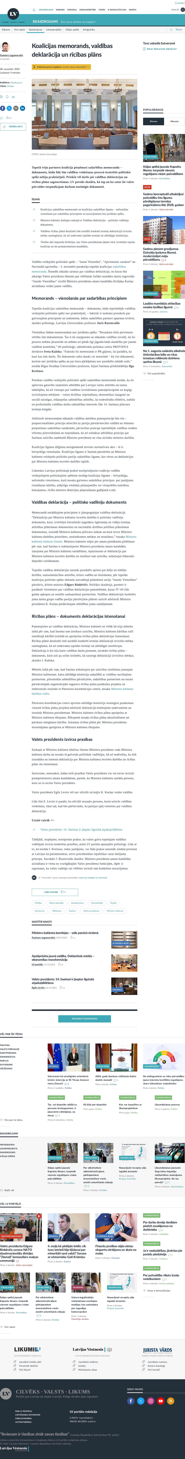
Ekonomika (167, 366)
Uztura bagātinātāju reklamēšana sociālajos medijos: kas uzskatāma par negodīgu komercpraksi (84, 1304)
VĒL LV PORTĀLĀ (10, 1204)
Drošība (103, 1190)
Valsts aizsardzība (24, 1265)
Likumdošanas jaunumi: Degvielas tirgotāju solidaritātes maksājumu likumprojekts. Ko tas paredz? (168, 1175)
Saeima (72, 911)
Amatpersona (77, 903)
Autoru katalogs (156, 1366)
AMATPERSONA (8, 1053)
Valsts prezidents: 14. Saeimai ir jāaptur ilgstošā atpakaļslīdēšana (81, 829)
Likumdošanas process (167, 1105)
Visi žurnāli (154, 1370)
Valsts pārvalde (56, 903)
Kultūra (67, 1262)
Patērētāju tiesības (80, 1319)
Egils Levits (38, 988)
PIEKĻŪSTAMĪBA (23, 1419)
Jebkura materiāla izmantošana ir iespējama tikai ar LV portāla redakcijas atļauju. (44, 1440)
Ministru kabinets (115, 911)
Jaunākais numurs (157, 1362)
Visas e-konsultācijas (158, 1290)
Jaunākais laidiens (88, 1362)
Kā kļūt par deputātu (95, 1105)
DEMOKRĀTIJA (7, 1057)
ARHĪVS (132, 10)
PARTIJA (4, 1061)
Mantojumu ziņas (87, 1370)
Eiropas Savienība (127, 1179)
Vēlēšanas (57, 911)
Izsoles (82, 1366)
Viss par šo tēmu (13, 1120)
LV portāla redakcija (83, 1411)
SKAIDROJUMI (46, 10)
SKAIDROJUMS (7, 1153)
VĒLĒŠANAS (6, 1069)
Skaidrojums (16, 83)
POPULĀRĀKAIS (153, 110)
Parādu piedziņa (166, 1284)
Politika (10, 86)
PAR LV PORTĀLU (23, 1411)
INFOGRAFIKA (7, 1145)
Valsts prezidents (91, 911)
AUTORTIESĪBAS (23, 1422)
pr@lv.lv (92, 1422)
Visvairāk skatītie (28, 1366)
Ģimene (163, 312)
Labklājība (164, 1234)
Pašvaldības (164, 179)
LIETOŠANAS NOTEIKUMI (27, 1415)
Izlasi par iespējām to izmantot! (93, 878)
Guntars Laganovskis (11, 55)
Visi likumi (24, 1370)
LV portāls (37, 964)
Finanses (115, 1258)
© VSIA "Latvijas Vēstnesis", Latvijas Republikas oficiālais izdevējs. (36, 1444)
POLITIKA (5, 1045)
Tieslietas (163, 1259)
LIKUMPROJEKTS (8, 1149)
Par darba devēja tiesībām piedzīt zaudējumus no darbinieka (160, 1226)
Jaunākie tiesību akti (30, 1362)
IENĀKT (181, 3)
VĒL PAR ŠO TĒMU (11, 1034)
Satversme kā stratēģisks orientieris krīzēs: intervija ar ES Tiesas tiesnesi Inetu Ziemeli (68, 1080)
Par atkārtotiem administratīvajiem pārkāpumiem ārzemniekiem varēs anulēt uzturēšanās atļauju (98, 1175)
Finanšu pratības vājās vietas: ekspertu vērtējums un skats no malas (115, 1250)
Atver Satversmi (162, 49)
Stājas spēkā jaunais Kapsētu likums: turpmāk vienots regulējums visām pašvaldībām (163, 170)
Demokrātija (97, 903)
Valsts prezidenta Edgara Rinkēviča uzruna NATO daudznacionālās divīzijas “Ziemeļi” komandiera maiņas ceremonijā (19, 1253)
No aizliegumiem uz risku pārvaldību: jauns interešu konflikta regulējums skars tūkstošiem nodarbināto (164, 1080)
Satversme (40, 911)
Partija (113, 903)
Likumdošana (177, 1187)
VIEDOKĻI (72, 10)
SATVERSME (6, 1065)
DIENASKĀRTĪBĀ (87, 10)
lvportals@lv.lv (86, 1418)
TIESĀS (101, 10)
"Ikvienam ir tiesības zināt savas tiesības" (34, 1434)
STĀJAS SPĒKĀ (7, 1156)
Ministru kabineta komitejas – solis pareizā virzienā (65, 932)
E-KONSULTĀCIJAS (117, 10)
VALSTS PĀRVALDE (9, 1049)
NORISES (60, 10)
